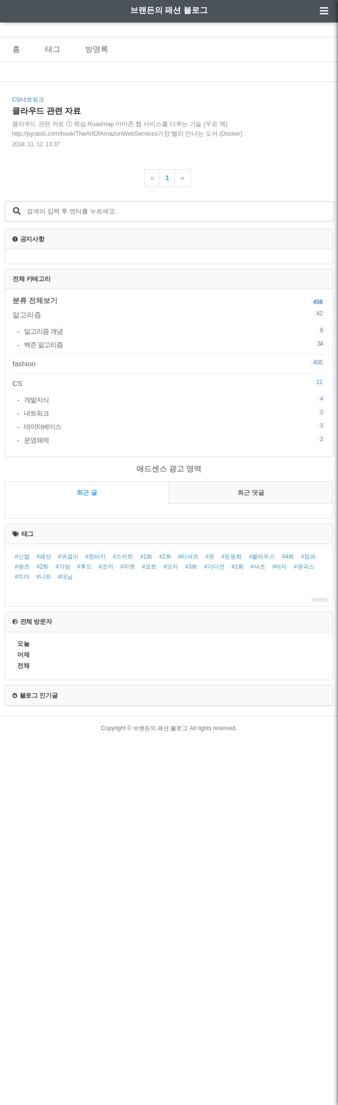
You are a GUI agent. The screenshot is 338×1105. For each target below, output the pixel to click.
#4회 (288, 556)
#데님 (65, 576)
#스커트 (123, 556)
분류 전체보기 (34, 300)
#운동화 (232, 556)
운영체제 (175, 440)
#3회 (191, 566)
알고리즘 (169, 314)
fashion (169, 363)
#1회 (238, 566)
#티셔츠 (188, 556)
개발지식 (175, 399)
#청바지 (95, 556)
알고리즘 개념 (175, 331)
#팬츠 (22, 566)
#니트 (43, 576)
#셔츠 (258, 566)
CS (169, 383)
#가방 (63, 566)
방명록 (96, 49)
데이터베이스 (175, 426)
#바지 (279, 566)
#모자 (171, 566)
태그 (52, 49)
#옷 (209, 556)
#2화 (42, 566)
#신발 (22, 556)
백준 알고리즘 (175, 344)
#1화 (146, 556)
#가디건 (214, 566)
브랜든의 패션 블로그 (169, 10)
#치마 (22, 576)
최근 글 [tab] (87, 492)
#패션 (43, 556)
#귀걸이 (68, 556)
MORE (319, 600)
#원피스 (304, 566)
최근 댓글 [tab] (250, 492)
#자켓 (127, 566)
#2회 (165, 556)
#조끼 (106, 566)
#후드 (84, 566)
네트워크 (175, 413)
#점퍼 (308, 556)
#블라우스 (262, 556)
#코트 (149, 566)
